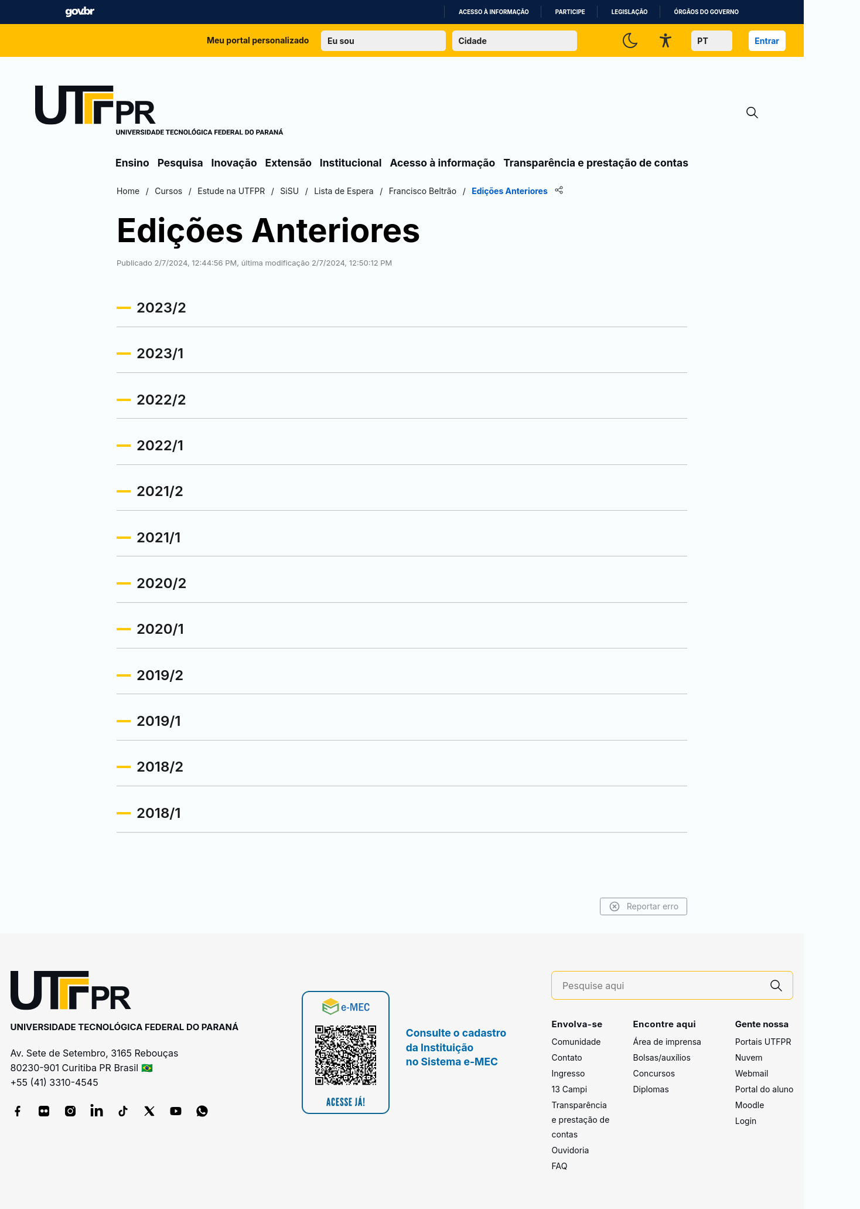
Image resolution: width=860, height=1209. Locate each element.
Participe (570, 12)
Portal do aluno (764, 1089)
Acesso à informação (494, 12)
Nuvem (749, 1057)
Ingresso (568, 1073)
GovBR (79, 12)
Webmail (752, 1073)
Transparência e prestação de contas (595, 163)
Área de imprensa (667, 1042)
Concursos (654, 1073)
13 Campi (569, 1089)
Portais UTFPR (763, 1042)
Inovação (234, 163)
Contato (566, 1057)
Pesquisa (180, 163)
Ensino (132, 163)
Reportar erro (643, 906)
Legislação (630, 12)
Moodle (750, 1105)
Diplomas (650, 1089)
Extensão (288, 163)
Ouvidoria (570, 1150)
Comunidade (575, 1042)
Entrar (767, 41)
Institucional (351, 163)
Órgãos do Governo (706, 12)
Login (746, 1121)
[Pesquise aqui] (661, 986)
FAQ (559, 1166)
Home (128, 191)
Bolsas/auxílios (661, 1057)
